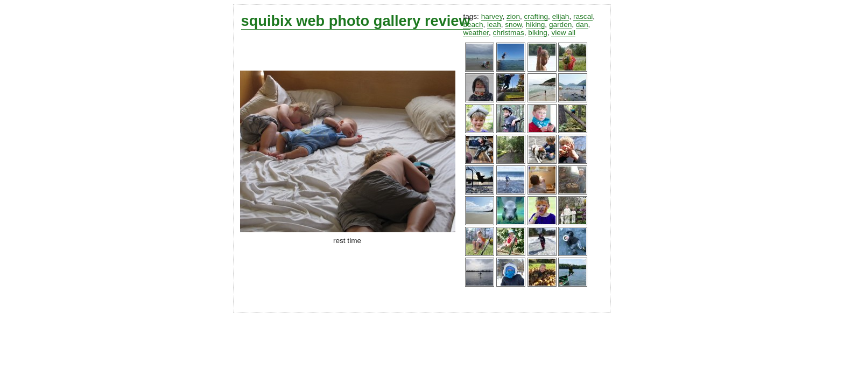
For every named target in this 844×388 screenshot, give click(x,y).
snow (513, 24)
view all (563, 33)
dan (582, 24)
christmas (508, 33)
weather (476, 33)
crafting (536, 16)
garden (560, 24)
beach (473, 24)
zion (513, 16)
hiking (535, 24)
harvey (492, 16)
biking (537, 33)
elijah (560, 16)
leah (494, 24)
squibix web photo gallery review (355, 20)
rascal (583, 16)
